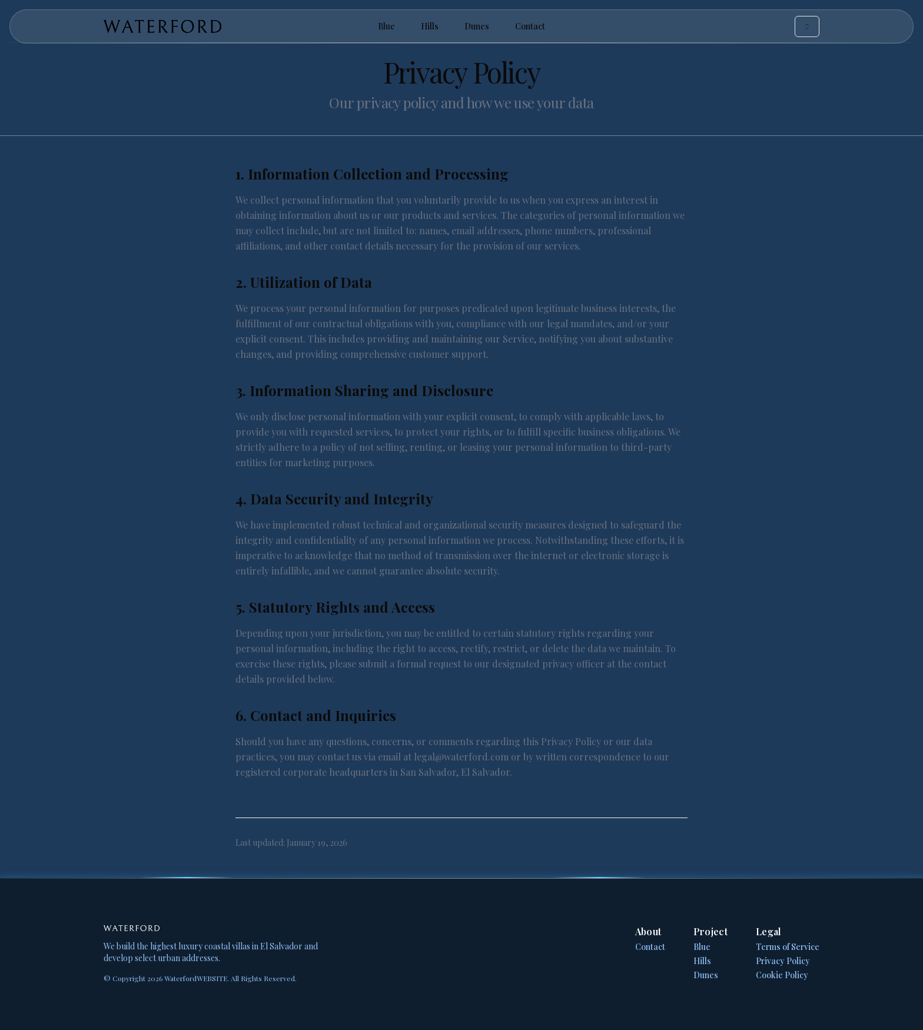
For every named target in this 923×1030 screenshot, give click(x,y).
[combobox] (807, 26)
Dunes (476, 26)
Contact (530, 26)
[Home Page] (223, 26)
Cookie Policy (782, 975)
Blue (386, 26)
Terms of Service (787, 946)
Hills (430, 26)
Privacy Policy (783, 960)
